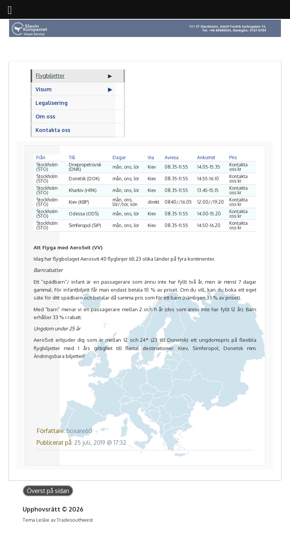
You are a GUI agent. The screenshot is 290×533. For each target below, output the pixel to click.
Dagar (119, 157)
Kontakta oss (52, 130)
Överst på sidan (48, 491)
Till (72, 157)
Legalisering (51, 103)
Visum (43, 89)
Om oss (45, 116)
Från (40, 157)
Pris (233, 157)
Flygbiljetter (50, 75)
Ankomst (206, 157)
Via (151, 157)
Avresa (172, 157)
